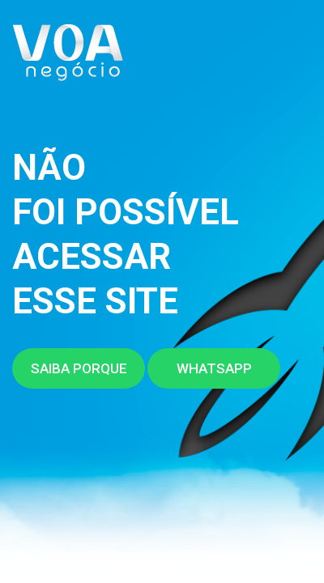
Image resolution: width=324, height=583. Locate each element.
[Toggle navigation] (292, 58)
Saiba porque (79, 368)
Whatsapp (214, 368)
